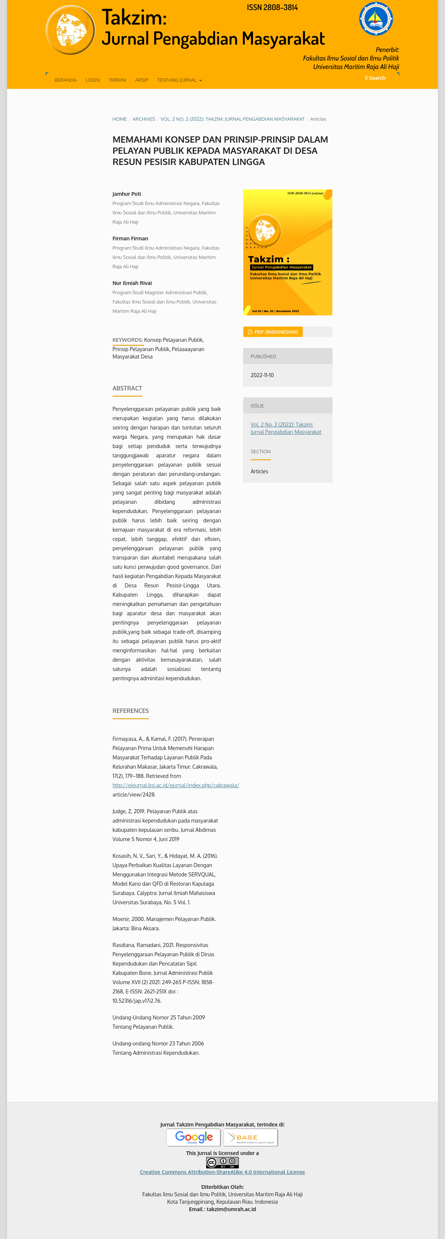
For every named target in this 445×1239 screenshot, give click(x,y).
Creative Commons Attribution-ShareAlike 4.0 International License (222, 1172)
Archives (144, 119)
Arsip (141, 80)
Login (92, 80)
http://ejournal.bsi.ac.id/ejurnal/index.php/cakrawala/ (176, 785)
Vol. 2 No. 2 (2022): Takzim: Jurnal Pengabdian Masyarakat (233, 119)
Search (375, 78)
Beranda (66, 80)
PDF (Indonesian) (275, 332)
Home (120, 119)
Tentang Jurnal (177, 80)
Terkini (117, 80)
